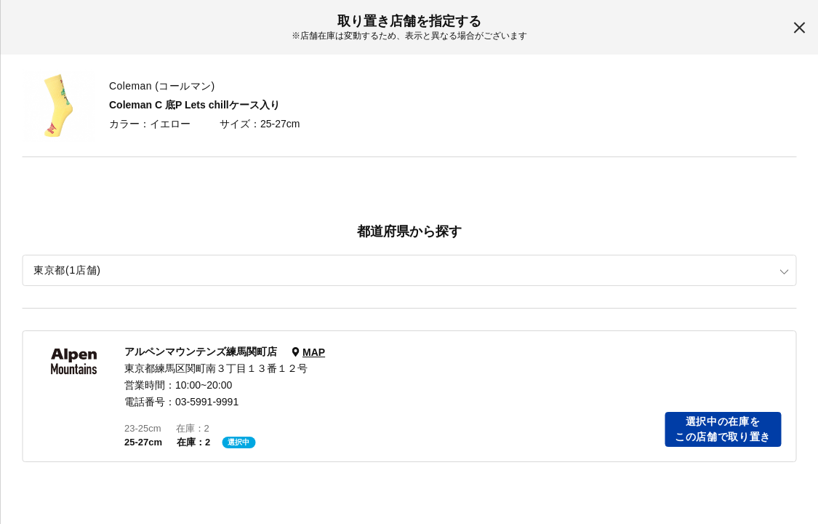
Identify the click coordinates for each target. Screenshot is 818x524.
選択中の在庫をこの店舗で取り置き (723, 429)
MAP (313, 352)
